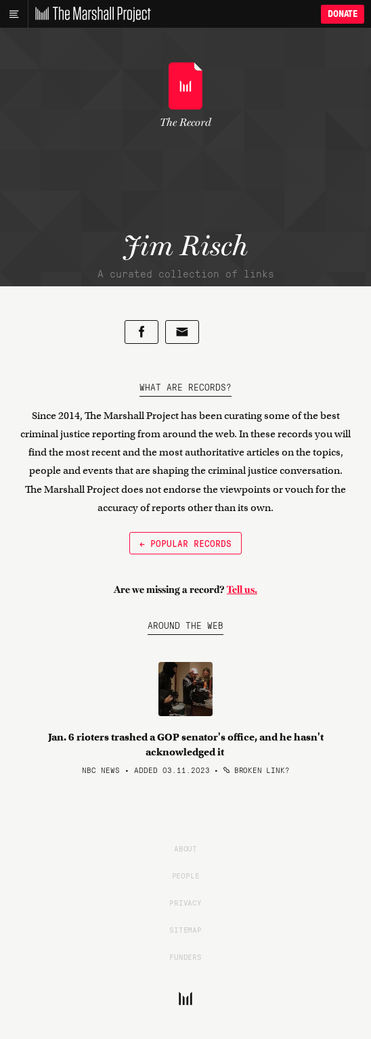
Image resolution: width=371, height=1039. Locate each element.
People (186, 875)
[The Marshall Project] (89, 14)
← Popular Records (185, 543)
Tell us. (242, 589)
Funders (185, 956)
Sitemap (185, 929)
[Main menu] (14, 14)
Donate (342, 14)
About (185, 848)
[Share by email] (182, 332)
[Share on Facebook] (141, 332)
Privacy (185, 902)
